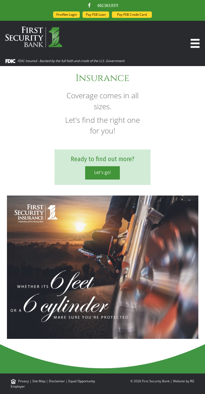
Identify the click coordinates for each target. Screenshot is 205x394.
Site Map (38, 381)
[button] (89, 5)
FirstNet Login (66, 14)
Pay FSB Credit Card (132, 14)
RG (192, 381)
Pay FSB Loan (96, 14)
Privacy (23, 381)
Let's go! (102, 172)
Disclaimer (57, 381)
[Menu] (195, 43)
